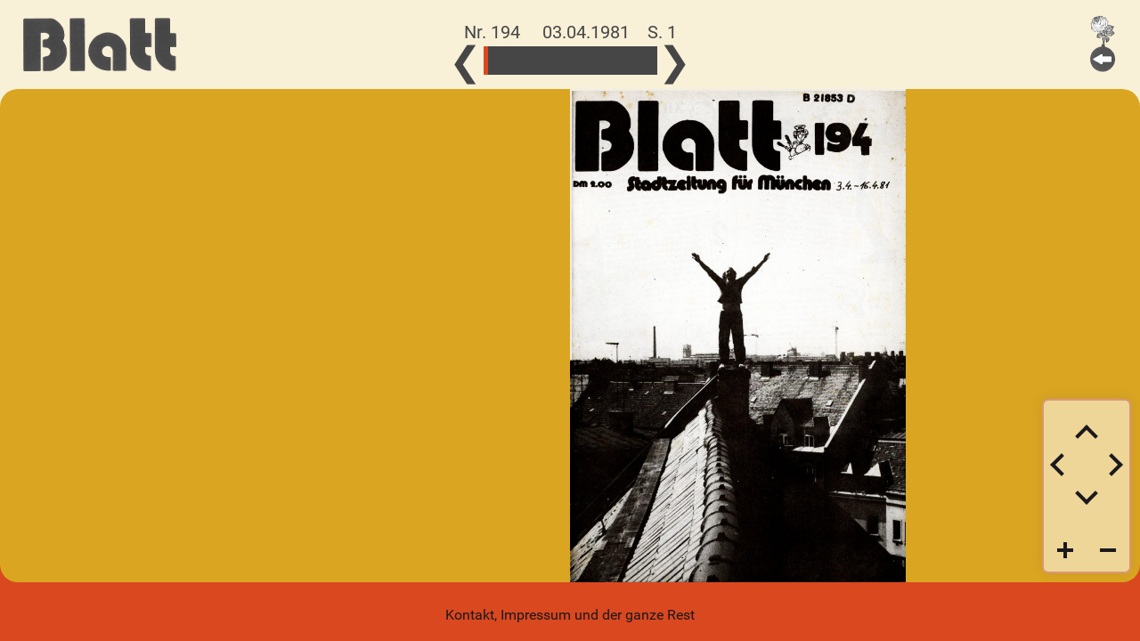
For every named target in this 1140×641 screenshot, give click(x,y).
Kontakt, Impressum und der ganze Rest (570, 614)
